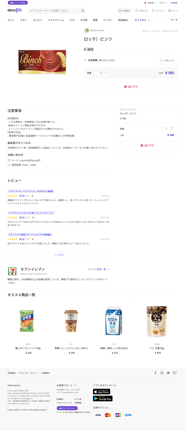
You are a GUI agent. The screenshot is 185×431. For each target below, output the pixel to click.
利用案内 (46, 372)
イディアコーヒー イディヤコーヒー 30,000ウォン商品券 (31, 191)
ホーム (146, 30)
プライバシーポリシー (28, 372)
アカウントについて (64, 402)
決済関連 (77, 402)
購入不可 (131, 86)
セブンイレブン (170, 30)
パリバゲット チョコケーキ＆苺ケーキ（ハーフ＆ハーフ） (31, 213)
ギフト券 (77, 399)
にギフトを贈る (18, 2)
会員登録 (174, 2)
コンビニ (156, 30)
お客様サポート (66, 385)
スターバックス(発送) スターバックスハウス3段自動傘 (30, 234)
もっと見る (58, 254)
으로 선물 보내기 (67, 408)
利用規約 (12, 372)
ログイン (163, 2)
